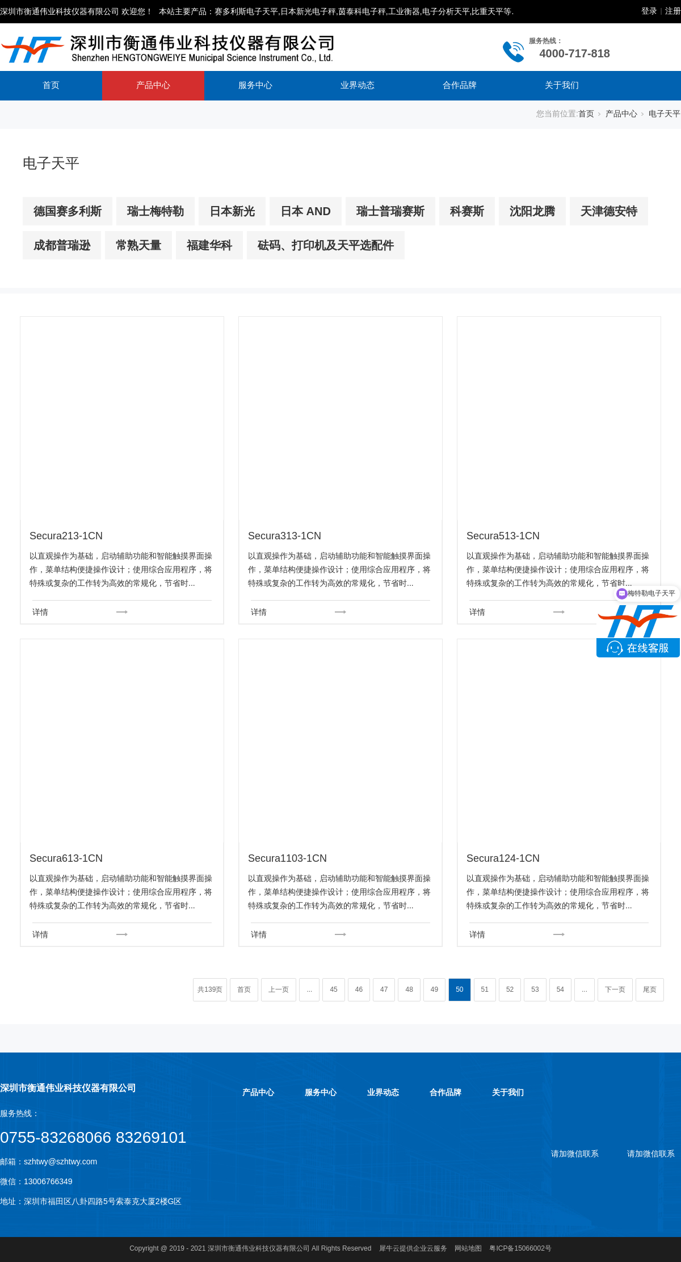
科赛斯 (467, 211)
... (309, 989)
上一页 (278, 989)
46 (359, 989)
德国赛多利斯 (67, 211)
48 (409, 989)
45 (333, 989)
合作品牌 (460, 85)
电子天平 (664, 113)
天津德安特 (609, 211)
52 (510, 989)
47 (384, 989)
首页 (51, 85)
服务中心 (255, 85)
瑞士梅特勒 (155, 211)
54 (560, 989)
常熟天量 (138, 245)
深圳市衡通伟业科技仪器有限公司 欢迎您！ (76, 11)
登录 (649, 10)
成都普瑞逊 (61, 245)
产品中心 (153, 85)
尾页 (650, 989)
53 (535, 989)
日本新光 (232, 211)
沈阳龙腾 (532, 211)
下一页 (615, 989)
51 (485, 989)
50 (459, 989)
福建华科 (209, 245)
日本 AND (305, 211)
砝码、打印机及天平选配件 (326, 245)
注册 (673, 10)
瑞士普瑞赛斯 (390, 211)
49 (434, 989)
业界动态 (357, 85)
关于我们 (562, 85)
